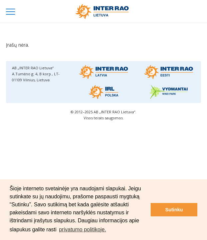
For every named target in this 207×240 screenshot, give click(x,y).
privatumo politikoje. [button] (82, 229)
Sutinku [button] (174, 209)
